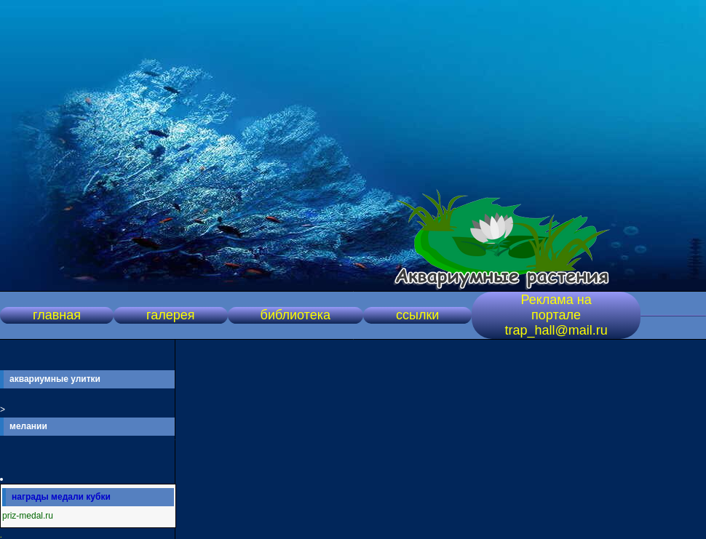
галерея (170, 315)
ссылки (417, 315)
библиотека (295, 315)
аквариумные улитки (54, 379)
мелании (28, 426)
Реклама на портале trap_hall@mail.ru (555, 315)
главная (57, 315)
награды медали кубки (61, 497)
